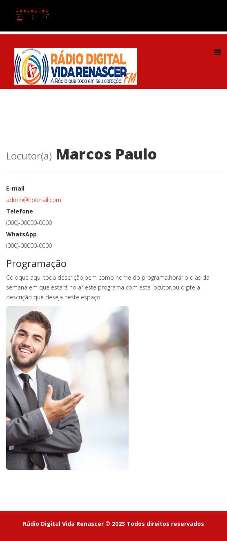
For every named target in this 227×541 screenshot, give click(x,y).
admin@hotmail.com (33, 200)
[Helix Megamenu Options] (217, 52)
